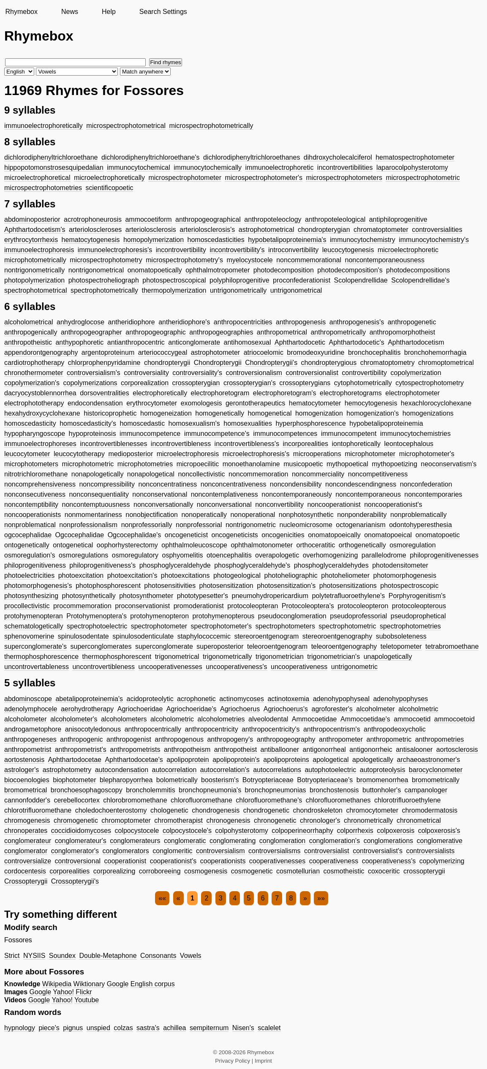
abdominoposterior (32, 219)
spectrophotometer (159, 626)
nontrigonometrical (96, 270)
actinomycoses (241, 698)
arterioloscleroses (95, 229)
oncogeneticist (186, 535)
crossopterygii (424, 871)
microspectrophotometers (344, 177)
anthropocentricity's (270, 729)
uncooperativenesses (170, 666)
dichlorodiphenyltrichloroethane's (150, 157)
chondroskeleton (318, 810)
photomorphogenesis (404, 575)
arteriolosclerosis (150, 229)
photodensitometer (400, 565)
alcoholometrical (28, 322)
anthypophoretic (79, 342)
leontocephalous (409, 443)
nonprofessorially (146, 524)
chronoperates (25, 830)
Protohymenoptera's (96, 616)
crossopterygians (304, 382)
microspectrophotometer (184, 177)
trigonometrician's (333, 656)
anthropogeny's (230, 739)
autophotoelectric (330, 769)
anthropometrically (338, 332)
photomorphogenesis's (38, 585)
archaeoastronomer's (428, 759)
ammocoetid (412, 719)
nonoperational (252, 514)
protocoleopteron (362, 605)
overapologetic (277, 555)
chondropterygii (167, 362)
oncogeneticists (235, 535)
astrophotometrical (266, 229)
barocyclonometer (436, 769)
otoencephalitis (229, 555)
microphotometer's (426, 453)
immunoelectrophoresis (39, 249)
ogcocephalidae (28, 535)
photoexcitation (81, 575)
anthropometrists (135, 749)
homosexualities (247, 423)
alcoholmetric (418, 709)
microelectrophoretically (109, 177)
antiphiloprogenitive (398, 219)
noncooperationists (32, 514)
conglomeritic (172, 850)
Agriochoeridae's (191, 709)
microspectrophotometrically (211, 125)
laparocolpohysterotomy (412, 167)
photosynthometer (146, 595)
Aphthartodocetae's (134, 759)
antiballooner (280, 749)
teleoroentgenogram (277, 646)
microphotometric (88, 464)
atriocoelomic (263, 352)
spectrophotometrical (35, 290)
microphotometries (145, 464)
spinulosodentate (83, 636)
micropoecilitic (198, 464)
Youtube (86, 1000)
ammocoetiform (148, 219)
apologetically (372, 759)
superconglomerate (164, 646)
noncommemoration (258, 474)
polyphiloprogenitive (239, 280)
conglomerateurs (135, 840)
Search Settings (163, 11)
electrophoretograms (351, 393)
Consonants (158, 955)
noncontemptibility (31, 504)
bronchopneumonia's (210, 790)
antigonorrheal (324, 749)
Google (118, 983)
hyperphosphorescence (310, 423)
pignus (73, 1027)
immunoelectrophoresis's (115, 249)
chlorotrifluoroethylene (407, 800)
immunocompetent (349, 433)
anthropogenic (81, 739)
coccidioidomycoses (81, 830)
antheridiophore (131, 322)
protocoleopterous (419, 605)
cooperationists (223, 861)
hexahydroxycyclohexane (42, 413)
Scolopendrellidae (361, 280)
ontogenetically (26, 545)
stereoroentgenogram (266, 636)
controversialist (326, 850)
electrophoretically (160, 393)
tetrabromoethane (452, 646)
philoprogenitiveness (35, 565)
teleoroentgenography (344, 646)
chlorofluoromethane (201, 800)
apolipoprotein (187, 759)
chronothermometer (33, 372)
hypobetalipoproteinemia (386, 423)
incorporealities (305, 443)
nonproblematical (30, 524)
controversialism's (93, 372)
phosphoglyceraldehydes (331, 565)
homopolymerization (153, 239)
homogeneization (166, 413)
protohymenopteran (33, 616)
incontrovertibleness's (247, 443)
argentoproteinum (108, 352)
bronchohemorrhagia (435, 352)
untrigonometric (354, 666)
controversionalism (254, 372)
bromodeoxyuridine (315, 352)
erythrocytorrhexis (31, 239)
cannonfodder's (27, 800)
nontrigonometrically (34, 270)
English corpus (153, 983)
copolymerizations (90, 382)
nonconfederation (426, 484)
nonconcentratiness (168, 484)
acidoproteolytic (149, 698)
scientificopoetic (109, 187)
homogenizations (428, 413)
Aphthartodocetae (74, 759)
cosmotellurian (298, 871)
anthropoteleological (335, 219)
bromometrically (436, 779)
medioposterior (130, 453)
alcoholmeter (375, 709)
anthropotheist (235, 749)
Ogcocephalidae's (134, 535)
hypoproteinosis (92, 433)
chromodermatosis (430, 810)
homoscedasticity (30, 423)
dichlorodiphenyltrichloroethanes (251, 157)
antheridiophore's (184, 322)
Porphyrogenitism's (417, 595)
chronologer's (320, 820)
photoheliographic (291, 575)
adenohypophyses (400, 698)
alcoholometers (124, 719)
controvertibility (364, 372)
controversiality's (197, 372)
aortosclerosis (457, 749)
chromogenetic (76, 820)
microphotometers (31, 464)
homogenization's (372, 413)
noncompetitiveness (378, 474)
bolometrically (177, 779)
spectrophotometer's (221, 626)
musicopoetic (303, 464)
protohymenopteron (159, 616)
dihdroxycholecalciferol (338, 157)
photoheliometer (345, 575)
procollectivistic (27, 605)
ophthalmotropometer (217, 270)
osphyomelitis (182, 555)
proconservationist (142, 605)
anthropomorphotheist (402, 332)
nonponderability (361, 514)
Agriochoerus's (286, 709)
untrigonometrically (238, 290)
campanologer (426, 790)
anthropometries (439, 739)
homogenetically (219, 413)
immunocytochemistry (362, 239)
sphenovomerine (29, 636)
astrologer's (21, 769)
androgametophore (32, 729)
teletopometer (401, 646)
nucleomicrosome (306, 524)
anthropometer (341, 739)
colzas (123, 1027)
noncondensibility (296, 484)
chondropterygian (324, 229)
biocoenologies (26, 779)
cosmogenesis (205, 871)
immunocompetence (150, 433)
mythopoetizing (394, 464)
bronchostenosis (334, 790)
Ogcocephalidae (79, 535)
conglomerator (25, 850)
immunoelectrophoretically (43, 125)
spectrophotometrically (104, 290)
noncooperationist (333, 504)
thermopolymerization (174, 290)
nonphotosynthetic (306, 514)
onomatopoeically (334, 535)
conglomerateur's (80, 840)
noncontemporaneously (296, 494)
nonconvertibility (279, 504)
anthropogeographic (155, 332)
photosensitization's (286, 585)
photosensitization (226, 585)
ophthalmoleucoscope (194, 545)
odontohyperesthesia (420, 524)
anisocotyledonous (93, 729)
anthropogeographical (208, 219)
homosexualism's (194, 423)
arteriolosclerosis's (207, 229)
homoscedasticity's (88, 423)
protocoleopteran (252, 605)
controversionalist (312, 372)
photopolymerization (34, 280)
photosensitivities (170, 585)
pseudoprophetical (418, 616)
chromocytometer (372, 810)
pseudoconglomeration (292, 616)
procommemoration (82, 605)
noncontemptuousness (96, 504)
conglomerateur (27, 840)
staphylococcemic (204, 636)
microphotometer (370, 453)
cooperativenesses (277, 861)
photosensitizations (348, 585)
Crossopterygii (25, 881)
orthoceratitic (316, 545)
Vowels (190, 955)
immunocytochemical (138, 167)
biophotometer (74, 779)
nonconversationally (163, 504)
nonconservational (159, 494)
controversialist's (378, 850)
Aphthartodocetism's (34, 229)
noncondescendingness (360, 484)
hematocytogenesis (91, 239)
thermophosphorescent (117, 656)
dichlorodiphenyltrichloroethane (51, 157)
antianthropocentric (136, 342)
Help (109, 11)
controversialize (27, 861)
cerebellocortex (77, 800)
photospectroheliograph (103, 280)
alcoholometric (172, 719)
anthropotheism (187, 749)
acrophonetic (196, 698)
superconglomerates (100, 646)
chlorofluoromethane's (269, 800)
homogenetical (269, 413)
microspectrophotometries (43, 187)
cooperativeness (334, 861)
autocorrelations (277, 769)
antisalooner (414, 749)
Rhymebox (21, 11)
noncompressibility (107, 484)
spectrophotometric (347, 626)
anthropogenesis (301, 322)
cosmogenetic (252, 871)
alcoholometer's (74, 719)
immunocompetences (285, 433)
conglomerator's (75, 850)
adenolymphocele (30, 709)
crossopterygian (196, 382)
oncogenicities (282, 535)
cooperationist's (173, 861)
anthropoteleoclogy (272, 219)
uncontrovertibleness (103, 666)
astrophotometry (67, 769)
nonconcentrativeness (234, 484)
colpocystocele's (187, 830)
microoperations (317, 453)
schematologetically (33, 626)
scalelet (269, 1027)
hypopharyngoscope (34, 433)
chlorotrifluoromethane (37, 810)
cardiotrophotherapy (34, 362)
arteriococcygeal (163, 352)
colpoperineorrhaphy (302, 830)
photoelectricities (29, 575)
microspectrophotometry (106, 260)
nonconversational (224, 504)
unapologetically (388, 656)
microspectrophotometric (423, 177)
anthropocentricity (211, 729)
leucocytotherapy (79, 453)
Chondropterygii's (271, 362)
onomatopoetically (155, 270)
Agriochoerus (240, 709)
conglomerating (232, 840)
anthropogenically (30, 332)
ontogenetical (73, 545)
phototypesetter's (202, 595)
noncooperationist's (393, 504)
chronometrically (368, 820)
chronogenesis (228, 820)
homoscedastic (142, 423)
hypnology (19, 1027)
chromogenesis (27, 820)
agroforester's (331, 709)
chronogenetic (275, 820)
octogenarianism (360, 524)
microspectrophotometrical (126, 125)
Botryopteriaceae (268, 779)
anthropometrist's (80, 749)
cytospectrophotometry (429, 382)
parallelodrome (384, 555)
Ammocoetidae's (365, 719)
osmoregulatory (135, 555)
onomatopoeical (388, 535)
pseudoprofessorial (358, 616)
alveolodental (268, 719)
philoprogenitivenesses (444, 555)
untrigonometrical (296, 290)
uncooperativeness (299, 666)
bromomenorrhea (382, 779)
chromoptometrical (446, 362)
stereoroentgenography (337, 636)
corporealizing (114, 871)
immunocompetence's (217, 433)
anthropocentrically (153, 729)
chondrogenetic (266, 810)
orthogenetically (362, 545)
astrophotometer (215, 352)
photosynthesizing (31, 595)
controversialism (220, 850)
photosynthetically (89, 595)
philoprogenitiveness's (102, 565)
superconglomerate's (35, 646)
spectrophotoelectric (97, 626)
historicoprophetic (110, 413)
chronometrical (419, 820)
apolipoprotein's (236, 759)
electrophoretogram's (284, 393)
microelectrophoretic (408, 249)
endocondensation (95, 403)
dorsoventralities (104, 393)
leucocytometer (27, 453)
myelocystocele (249, 260)
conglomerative (439, 840)
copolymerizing (442, 861)
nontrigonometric (251, 524)
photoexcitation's (132, 575)
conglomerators (126, 850)
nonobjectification (151, 514)
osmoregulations (83, 555)
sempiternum (209, 1027)
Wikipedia (56, 983)
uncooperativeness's (236, 666)
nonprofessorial (199, 524)
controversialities (437, 229)
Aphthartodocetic (300, 342)
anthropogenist (128, 739)
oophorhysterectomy (127, 545)
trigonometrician (280, 656)
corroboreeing (160, 871)
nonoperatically (204, 514)
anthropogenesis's (356, 322)
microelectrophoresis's (256, 453)
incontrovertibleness (181, 443)
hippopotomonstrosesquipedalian (53, 167)
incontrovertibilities (345, 167)
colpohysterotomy (241, 830)
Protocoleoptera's (308, 605)
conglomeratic (185, 840)
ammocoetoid (454, 719)
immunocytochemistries (415, 433)
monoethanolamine (251, 464)
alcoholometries (221, 719)
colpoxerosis (395, 830)
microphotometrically (35, 260)
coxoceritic (384, 871)
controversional (78, 861)
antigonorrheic (370, 749)
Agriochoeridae (140, 709)
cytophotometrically (363, 382)
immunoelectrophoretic (279, 167)
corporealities (69, 871)
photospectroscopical (174, 280)
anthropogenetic (412, 322)
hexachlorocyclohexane (436, 403)
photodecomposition (283, 270)
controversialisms (274, 850)
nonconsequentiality (98, 494)
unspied (98, 1027)
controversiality (146, 372)
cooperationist (125, 861)
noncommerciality (318, 474)
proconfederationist (301, 280)
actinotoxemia (288, 698)
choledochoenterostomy (111, 810)
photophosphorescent (108, 585)
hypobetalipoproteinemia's (287, 239)
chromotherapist (178, 820)
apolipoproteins (286, 759)
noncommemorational (308, 260)
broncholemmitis (150, 790)
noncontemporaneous (368, 494)
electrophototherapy (34, 403)
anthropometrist (27, 749)
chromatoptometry (387, 362)
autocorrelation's (225, 769)
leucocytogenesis (348, 249)
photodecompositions (418, 270)
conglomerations (388, 840)
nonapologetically (97, 474)
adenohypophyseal (341, 698)
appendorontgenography (41, 352)
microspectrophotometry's (184, 260)
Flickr (84, 992)
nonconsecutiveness (34, 494)
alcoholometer (25, 719)
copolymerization (416, 372)
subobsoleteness (401, 636)
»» (321, 898)
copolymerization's (32, 382)
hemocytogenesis (371, 403)
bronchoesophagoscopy (86, 790)
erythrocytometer (151, 403)
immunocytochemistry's (434, 239)
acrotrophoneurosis (93, 219)
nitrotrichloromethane (36, 474)
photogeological (237, 575)
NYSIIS (34, 955)
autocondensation (121, 769)
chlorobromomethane (135, 800)
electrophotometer (412, 393)
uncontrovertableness (36, 666)
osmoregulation (412, 545)
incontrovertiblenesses (113, 443)
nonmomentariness (93, 514)
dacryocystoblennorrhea (40, 393)
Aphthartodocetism (416, 342)
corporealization (145, 382)
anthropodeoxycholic (395, 729)
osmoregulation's (29, 555)
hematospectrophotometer (414, 157)
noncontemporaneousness (385, 260)
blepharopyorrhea (126, 779)
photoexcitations (185, 575)
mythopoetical (347, 464)
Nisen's (243, 1027)
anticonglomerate (194, 342)
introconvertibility (293, 249)
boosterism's (220, 779)
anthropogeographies (221, 332)
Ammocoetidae (314, 719)
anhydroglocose (80, 322)
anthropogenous (179, 739)
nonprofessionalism (88, 524)
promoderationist (199, 605)
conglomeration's (334, 840)
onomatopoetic (438, 535)
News (69, 11)
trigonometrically (227, 656)
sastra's (148, 1027)
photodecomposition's (349, 270)
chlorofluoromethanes (338, 800)
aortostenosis (24, 759)
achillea (174, 1027)
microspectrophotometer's (263, 177)
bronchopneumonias (275, 790)
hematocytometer (315, 403)
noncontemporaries (433, 494)
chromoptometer (126, 820)
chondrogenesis (215, 810)
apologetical (330, 759)
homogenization (319, 413)
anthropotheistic (28, 342)
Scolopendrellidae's (420, 280)
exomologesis (201, 403)
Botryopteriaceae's (325, 779)
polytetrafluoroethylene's (348, 595)
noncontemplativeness (224, 494)
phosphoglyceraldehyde (175, 565)
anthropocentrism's (331, 729)
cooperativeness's (389, 861)
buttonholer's (381, 790)
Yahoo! (63, 992)
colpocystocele (136, 830)
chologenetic (169, 810)
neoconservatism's (448, 464)
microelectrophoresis (188, 453)
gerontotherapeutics (255, 403)
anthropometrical (282, 332)
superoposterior (219, 646)
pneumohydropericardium (270, 595)
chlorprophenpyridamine (104, 362)
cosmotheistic (344, 871)
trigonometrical (177, 656)
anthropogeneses (30, 739)
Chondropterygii (218, 362)
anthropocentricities (243, 322)
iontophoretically (356, 443)
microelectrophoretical (37, 177)
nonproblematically (418, 514)
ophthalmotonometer (262, 545)
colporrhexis (355, 830)
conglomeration (282, 840)
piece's (48, 1027)
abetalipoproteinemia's (89, 698)
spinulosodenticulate (143, 636)
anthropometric (389, 739)
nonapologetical (150, 474)
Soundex (62, 955)
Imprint (263, 1061)
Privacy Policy (232, 1061)
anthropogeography (286, 739)
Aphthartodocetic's (356, 342)
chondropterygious (329, 362)
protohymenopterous (224, 616)
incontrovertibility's (236, 249)
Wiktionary (89, 983)
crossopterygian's (249, 382)
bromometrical (25, 790)
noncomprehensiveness (40, 484)
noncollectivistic (201, 474)
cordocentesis (25, 871)
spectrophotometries (410, 626)
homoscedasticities (216, 239)
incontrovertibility (181, 249)
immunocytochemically (208, 167)
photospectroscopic (409, 585)
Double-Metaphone (107, 955)
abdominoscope (28, 698)
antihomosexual (247, 342)
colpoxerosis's (439, 830)
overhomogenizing (330, 555)
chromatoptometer (381, 229)
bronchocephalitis (374, 352)
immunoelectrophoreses (40, 443)
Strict (11, 955)
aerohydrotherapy (87, 709)
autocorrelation (174, 769)
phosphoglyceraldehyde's (252, 565)
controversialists (430, 850)
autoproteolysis (382, 769)
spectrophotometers (285, 626)
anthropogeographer (91, 332)
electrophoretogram (220, 393)
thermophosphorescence (41, 656)
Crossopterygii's (75, 881)
